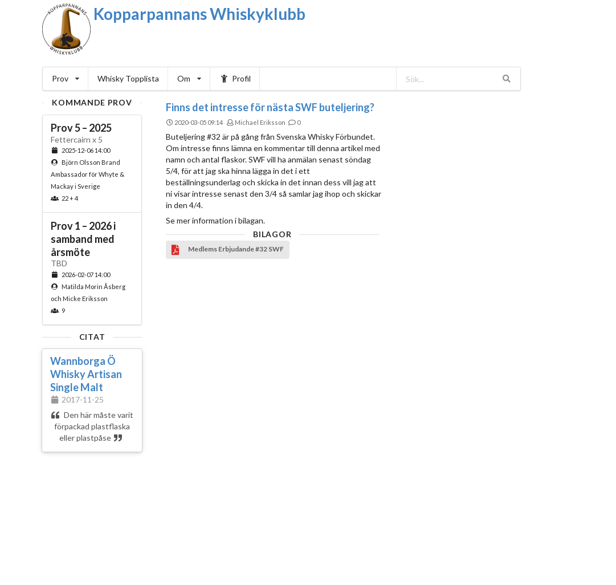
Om (189, 78)
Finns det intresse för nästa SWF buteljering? (270, 107)
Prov (65, 78)
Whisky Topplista (128, 78)
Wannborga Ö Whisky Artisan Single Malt (86, 374)
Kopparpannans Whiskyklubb (199, 13)
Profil (235, 78)
